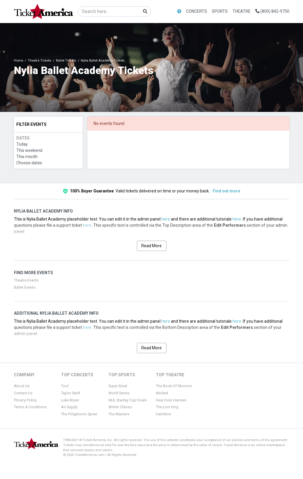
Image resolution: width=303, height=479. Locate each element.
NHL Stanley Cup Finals (127, 400)
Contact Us (23, 393)
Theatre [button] (242, 11)
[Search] (109, 11)
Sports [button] (220, 11)
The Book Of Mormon (174, 386)
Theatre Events (26, 280)
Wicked (162, 393)
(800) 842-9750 (272, 11)
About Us (22, 386)
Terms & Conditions (30, 407)
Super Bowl (117, 386)
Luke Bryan (70, 400)
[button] (179, 11)
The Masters (118, 414)
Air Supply (69, 407)
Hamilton (163, 414)
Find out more (226, 191)
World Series (118, 393)
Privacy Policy (25, 400)
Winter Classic (120, 407)
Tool (64, 386)
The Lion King (167, 407)
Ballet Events (25, 287)
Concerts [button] (196, 11)
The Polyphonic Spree (79, 414)
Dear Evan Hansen (171, 400)
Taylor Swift (70, 393)
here (165, 219)
